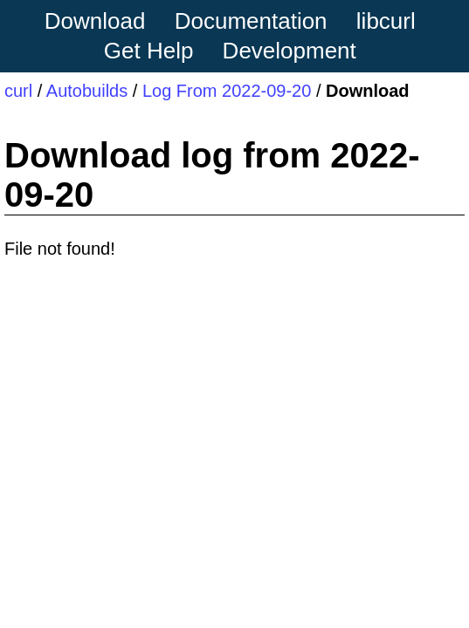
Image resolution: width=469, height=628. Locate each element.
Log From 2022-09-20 (226, 90)
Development (289, 51)
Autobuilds (87, 90)
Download (95, 21)
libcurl (386, 21)
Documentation (251, 21)
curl (18, 90)
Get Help (149, 51)
